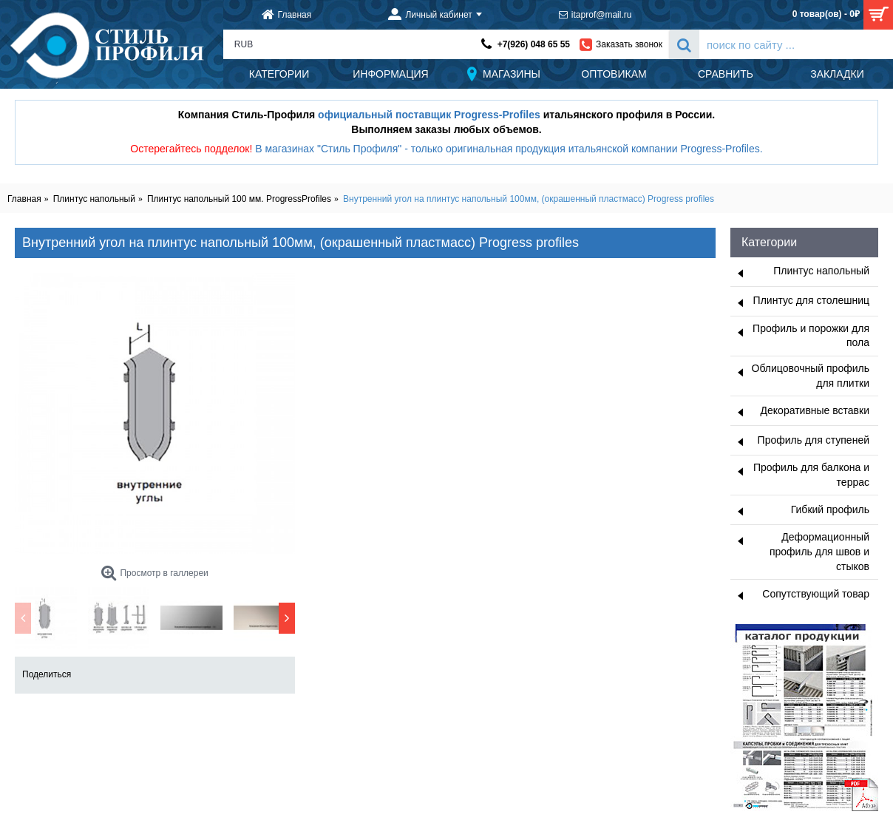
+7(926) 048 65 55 (534, 44)
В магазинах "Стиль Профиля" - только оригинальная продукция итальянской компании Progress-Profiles (507, 149)
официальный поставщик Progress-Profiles (429, 115)
